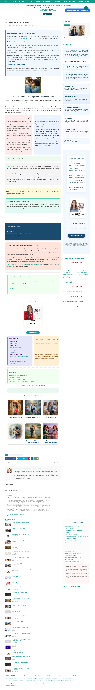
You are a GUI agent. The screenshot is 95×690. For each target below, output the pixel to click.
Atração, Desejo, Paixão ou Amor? (67, 680)
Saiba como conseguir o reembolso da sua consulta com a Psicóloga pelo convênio (20, 361)
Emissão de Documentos (70, 538)
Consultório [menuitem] (13, 1)
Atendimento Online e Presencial (78, 228)
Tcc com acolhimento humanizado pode (75, 74)
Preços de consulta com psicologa (19, 356)
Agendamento (47, 14)
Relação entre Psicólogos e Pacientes (73, 557)
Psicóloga (69, 66)
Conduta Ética (68, 532)
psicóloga (78, 158)
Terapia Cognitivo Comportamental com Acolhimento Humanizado (21, 587)
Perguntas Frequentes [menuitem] (83, 1)
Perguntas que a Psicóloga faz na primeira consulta (21, 540)
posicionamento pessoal (31, 261)
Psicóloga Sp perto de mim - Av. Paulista (21, 645)
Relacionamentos (12, 455)
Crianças (41, 10)
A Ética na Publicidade (69, 528)
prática (83, 165)
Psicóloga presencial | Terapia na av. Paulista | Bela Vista (20, 576)
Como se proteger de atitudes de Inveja (66, 678)
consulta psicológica (20, 233)
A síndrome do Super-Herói (18, 563)
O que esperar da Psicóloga (68, 272)
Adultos (54, 10)
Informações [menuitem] (72, 1)
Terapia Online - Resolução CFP (72, 561)
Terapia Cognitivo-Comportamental (20, 276)
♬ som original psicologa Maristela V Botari (16, 514)
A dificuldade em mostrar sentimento (20, 522)
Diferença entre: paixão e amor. (19, 528)
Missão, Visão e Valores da (71, 553)
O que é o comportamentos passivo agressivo (14, 683)
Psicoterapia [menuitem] (30, 1)
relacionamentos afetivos (14, 166)
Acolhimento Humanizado (31, 276)
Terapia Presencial (13, 352)
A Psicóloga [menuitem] (21, 1)
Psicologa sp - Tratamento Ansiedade (12, 685)
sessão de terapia (24, 264)
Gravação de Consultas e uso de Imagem (74, 544)
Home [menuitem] (6, 1)
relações (11, 259)
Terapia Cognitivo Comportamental (66, 276)
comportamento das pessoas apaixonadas (17, 151)
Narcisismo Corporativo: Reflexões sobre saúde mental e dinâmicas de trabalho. (21, 605)
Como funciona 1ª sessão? (82, 270)
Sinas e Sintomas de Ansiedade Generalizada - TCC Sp (77, 683)
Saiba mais (11, 288)
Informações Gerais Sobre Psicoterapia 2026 (75, 38)
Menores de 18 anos (69, 551)
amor (38, 121)
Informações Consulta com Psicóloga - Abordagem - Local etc (21, 552)
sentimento (13, 19)
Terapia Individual (13, 341)
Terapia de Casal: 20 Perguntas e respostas (52, 680)
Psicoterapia (30, 385)
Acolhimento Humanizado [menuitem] (61, 1)
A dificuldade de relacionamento (28, 675)
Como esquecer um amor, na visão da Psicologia (21, 581)
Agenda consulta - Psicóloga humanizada (77, 10)
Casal (50, 10)
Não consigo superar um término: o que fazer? (67, 675)
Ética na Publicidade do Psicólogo (72, 540)
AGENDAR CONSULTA (76, 235)
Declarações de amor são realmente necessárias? (34, 680)
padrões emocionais (53, 248)
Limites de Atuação (69, 549)
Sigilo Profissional (69, 559)
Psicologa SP (24, 385)
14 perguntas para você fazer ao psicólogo (22, 569)
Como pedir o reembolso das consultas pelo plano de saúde (21, 610)
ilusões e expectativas (23, 38)
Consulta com (40, 385)
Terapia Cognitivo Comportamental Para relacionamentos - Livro (54, 683)
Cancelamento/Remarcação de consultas (73, 530)
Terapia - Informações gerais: (16, 354)
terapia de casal (53, 173)
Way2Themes (15, 688)
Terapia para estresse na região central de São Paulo (48, 678)
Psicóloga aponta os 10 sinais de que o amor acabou (21, 546)
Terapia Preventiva (70, 129)
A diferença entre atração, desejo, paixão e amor (21, 599)
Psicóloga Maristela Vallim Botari (43, 7)
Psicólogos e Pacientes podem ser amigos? (29, 678)
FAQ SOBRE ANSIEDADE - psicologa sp (13, 675)
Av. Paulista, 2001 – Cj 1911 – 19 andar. (17, 379)
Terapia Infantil (13, 349)
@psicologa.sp (9, 495)
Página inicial (7, 19)
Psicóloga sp (11, 264)
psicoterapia (12, 248)
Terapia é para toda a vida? (70, 141)
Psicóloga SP (69, 153)
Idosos (45, 10)
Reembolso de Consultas (70, 555)
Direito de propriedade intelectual (72, 526)
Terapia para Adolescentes (15, 347)
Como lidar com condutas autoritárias (21, 592)
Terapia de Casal (13, 343)
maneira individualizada (36, 264)
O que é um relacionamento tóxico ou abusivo (14, 680)
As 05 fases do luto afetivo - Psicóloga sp (21, 534)
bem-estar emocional (13, 252)
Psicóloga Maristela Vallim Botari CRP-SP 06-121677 (16, 25)
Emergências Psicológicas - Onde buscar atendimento (76, 536)
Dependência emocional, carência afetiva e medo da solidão (46, 675)
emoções (51, 279)
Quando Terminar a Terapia (82, 274)
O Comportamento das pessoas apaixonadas (32, 683)
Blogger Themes (27, 688)
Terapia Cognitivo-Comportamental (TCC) (45, 339)
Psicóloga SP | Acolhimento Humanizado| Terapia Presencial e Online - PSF (47, 5)
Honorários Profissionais (70, 547)
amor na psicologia (43, 138)
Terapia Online (13, 350)
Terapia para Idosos (14, 345)
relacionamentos (49, 250)
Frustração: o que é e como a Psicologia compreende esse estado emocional (21, 657)
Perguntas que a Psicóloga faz (83, 272)
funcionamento (14, 358)
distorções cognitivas (20, 138)
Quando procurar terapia (68, 274)
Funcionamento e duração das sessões (73, 542)
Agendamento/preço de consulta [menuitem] (44, 1)
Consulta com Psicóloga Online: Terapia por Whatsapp (21, 558)
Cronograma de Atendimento (71, 534)
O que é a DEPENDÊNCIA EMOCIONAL (13, 678)
